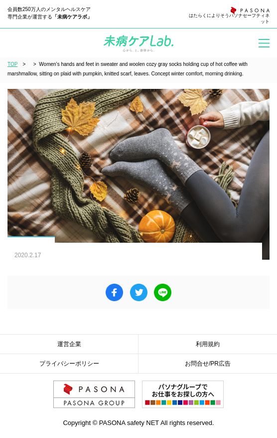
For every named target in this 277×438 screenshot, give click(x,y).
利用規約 (208, 344)
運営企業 (69, 344)
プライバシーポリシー (69, 363)
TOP (12, 64)
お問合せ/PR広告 (208, 363)
